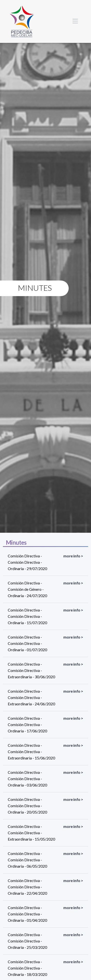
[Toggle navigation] (75, 21)
